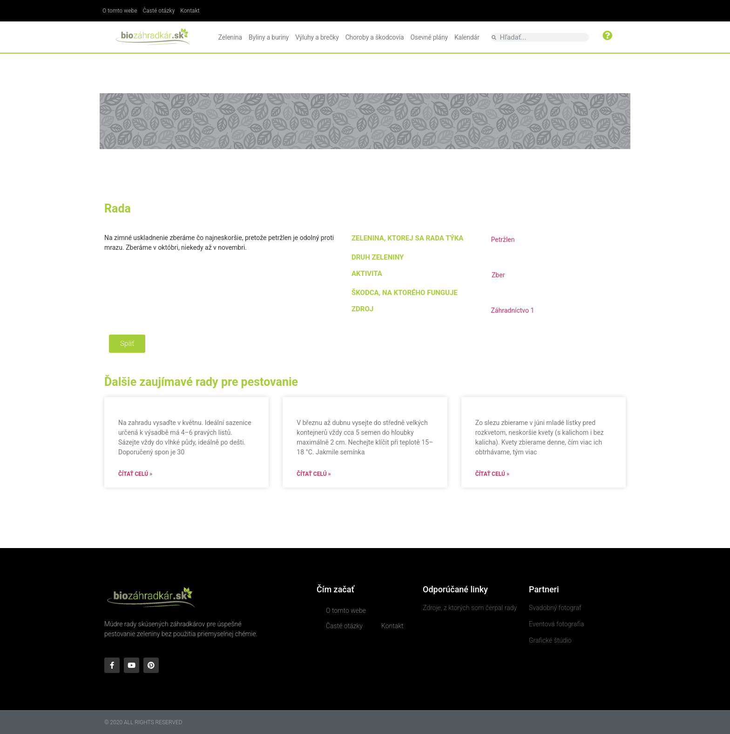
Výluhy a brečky (316, 37)
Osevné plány (428, 37)
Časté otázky (159, 10)
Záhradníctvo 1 (512, 310)
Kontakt (189, 10)
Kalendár (467, 37)
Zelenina (230, 37)
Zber (498, 275)
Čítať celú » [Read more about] (135, 474)
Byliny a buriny (269, 37)
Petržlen (502, 239)
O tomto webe (119, 10)
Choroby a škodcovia (374, 37)
